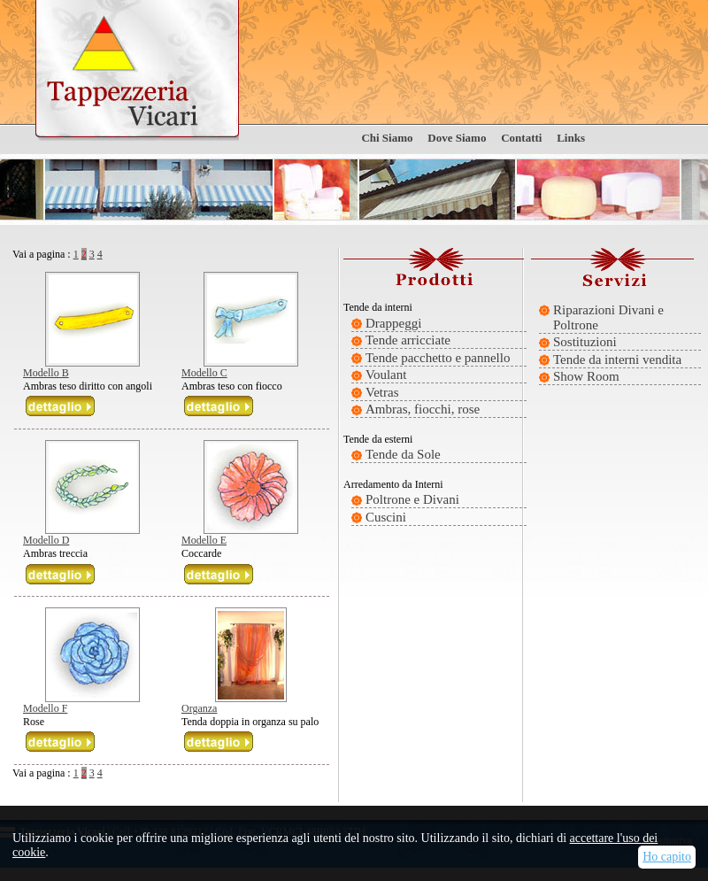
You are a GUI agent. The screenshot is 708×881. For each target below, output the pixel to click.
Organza (199, 708)
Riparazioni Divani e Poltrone (608, 317)
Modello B (46, 373)
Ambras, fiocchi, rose (423, 409)
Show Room (586, 376)
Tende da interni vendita (617, 359)
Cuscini (386, 517)
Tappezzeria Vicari (137, 71)
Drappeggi (393, 323)
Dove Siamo (456, 137)
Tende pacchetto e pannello (438, 358)
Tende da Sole (403, 454)
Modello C (204, 373)
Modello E (204, 540)
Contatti (521, 137)
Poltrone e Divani (412, 499)
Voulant (386, 374)
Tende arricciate (408, 340)
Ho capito (667, 856)
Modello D (46, 540)
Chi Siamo (386, 137)
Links (571, 137)
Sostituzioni (585, 342)
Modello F (45, 708)
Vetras (382, 392)
